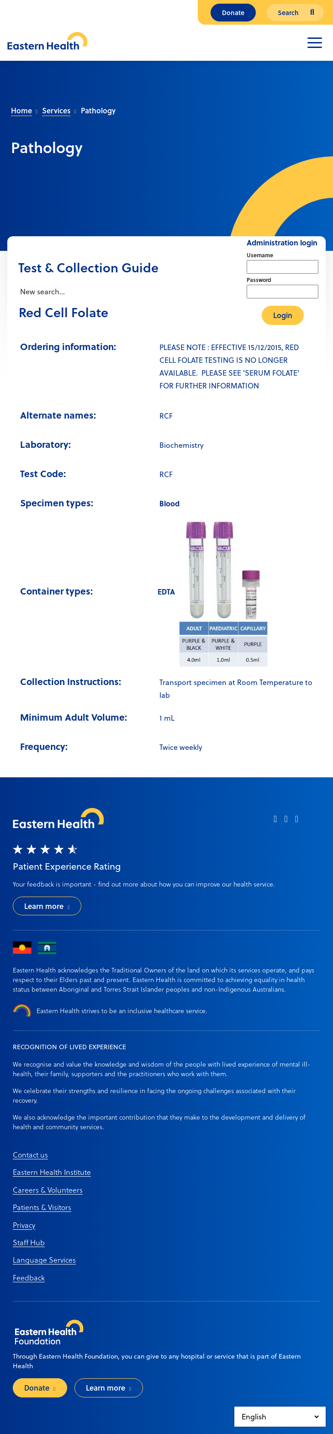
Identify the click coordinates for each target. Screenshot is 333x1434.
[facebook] (275, 822)
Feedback (29, 1277)
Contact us (30, 1154)
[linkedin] (296, 822)
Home (21, 110)
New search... (41, 292)
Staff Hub (29, 1242)
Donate (233, 12)
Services (56, 110)
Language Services (44, 1259)
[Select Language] (280, 1416)
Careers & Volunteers (48, 1189)
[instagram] (285, 822)
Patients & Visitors (42, 1207)
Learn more (43, 906)
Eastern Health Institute (52, 1172)
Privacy (24, 1225)
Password (259, 280)
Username (260, 255)
